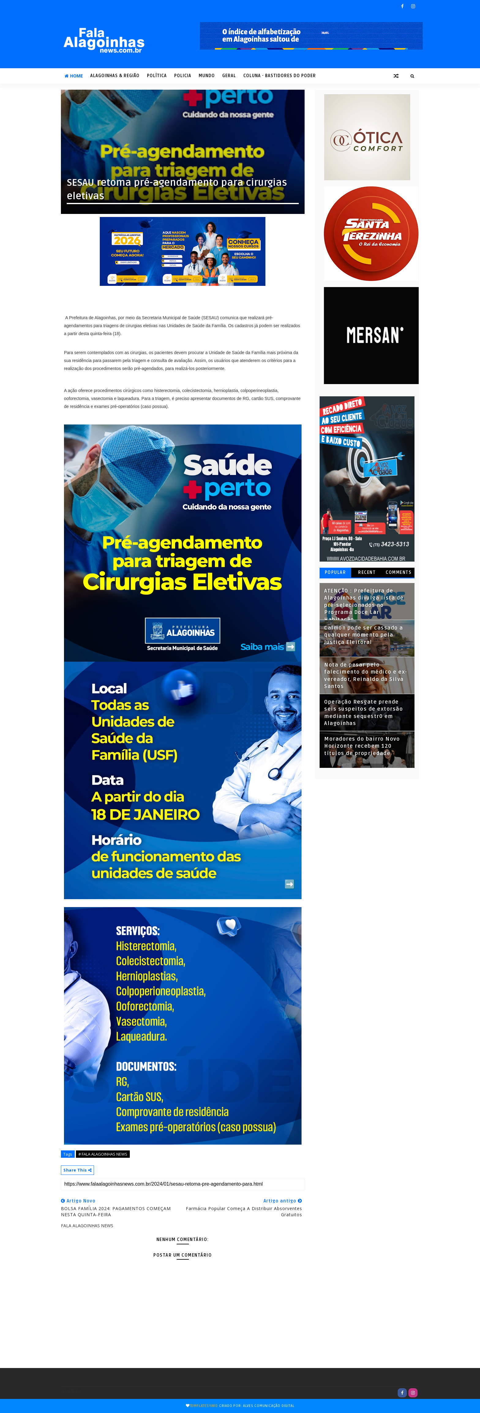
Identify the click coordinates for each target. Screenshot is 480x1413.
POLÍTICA (157, 75)
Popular (335, 572)
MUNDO (207, 75)
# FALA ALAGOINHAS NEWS (102, 1154)
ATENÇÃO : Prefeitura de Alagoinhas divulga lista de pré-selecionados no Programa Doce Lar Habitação (364, 605)
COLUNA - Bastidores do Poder (279, 75)
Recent (367, 572)
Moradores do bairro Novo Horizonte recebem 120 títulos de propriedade (362, 746)
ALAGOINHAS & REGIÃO (115, 75)
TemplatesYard (204, 1406)
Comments (398, 572)
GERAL (229, 75)
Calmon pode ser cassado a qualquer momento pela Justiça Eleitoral (363, 635)
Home (74, 76)
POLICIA (182, 75)
